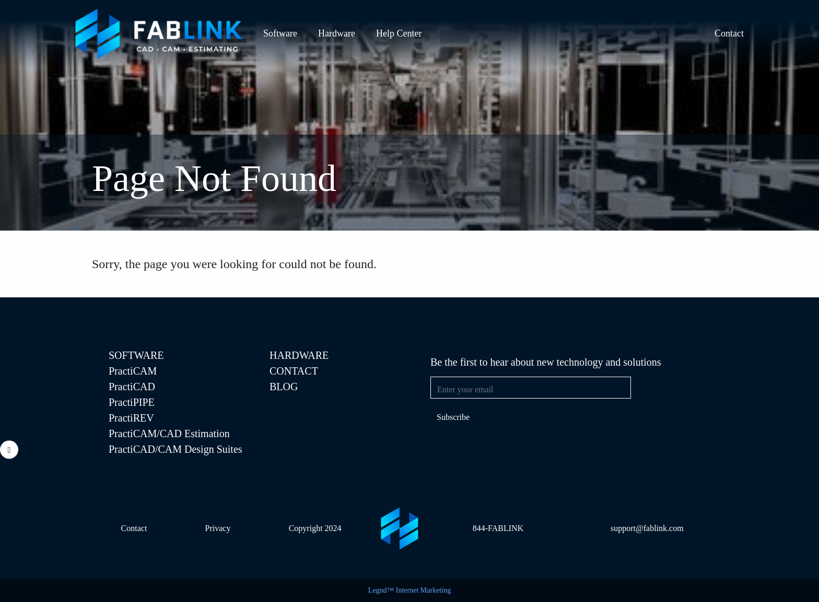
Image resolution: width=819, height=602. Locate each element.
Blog (284, 386)
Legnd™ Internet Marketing (409, 590)
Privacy (218, 528)
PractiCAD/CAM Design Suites (175, 449)
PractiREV (131, 418)
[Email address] (530, 388)
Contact (729, 33)
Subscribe (453, 417)
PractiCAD (132, 386)
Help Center (399, 33)
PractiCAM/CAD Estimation (169, 433)
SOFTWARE (136, 355)
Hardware (336, 33)
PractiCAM (133, 371)
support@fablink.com (647, 528)
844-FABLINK (498, 528)
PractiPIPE (132, 402)
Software (280, 33)
